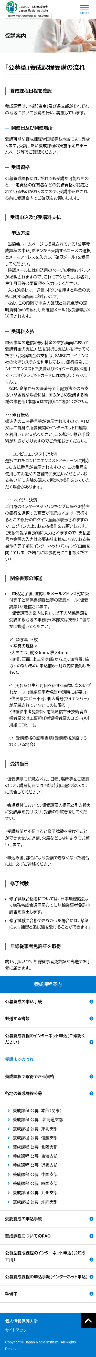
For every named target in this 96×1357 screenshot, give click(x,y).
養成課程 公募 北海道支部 (38, 1119)
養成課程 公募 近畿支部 (35, 1165)
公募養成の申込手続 (23, 1002)
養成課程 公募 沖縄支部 (35, 1202)
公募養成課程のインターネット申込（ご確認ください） (45, 1039)
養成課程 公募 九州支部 (35, 1193)
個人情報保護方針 (21, 1321)
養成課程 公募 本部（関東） (37, 1111)
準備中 (11, 1294)
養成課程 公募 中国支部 (35, 1174)
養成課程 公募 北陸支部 (35, 1147)
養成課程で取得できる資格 (29, 1076)
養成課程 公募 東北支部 (35, 1129)
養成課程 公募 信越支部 (35, 1138)
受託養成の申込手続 (23, 1219)
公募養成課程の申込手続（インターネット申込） (46, 1277)
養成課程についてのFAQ (27, 1236)
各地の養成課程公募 (23, 1093)
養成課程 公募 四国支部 (35, 1183)
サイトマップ (16, 1330)
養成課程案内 (48, 984)
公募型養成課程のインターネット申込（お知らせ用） (45, 1256)
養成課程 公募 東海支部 (35, 1156)
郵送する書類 (17, 1018)
